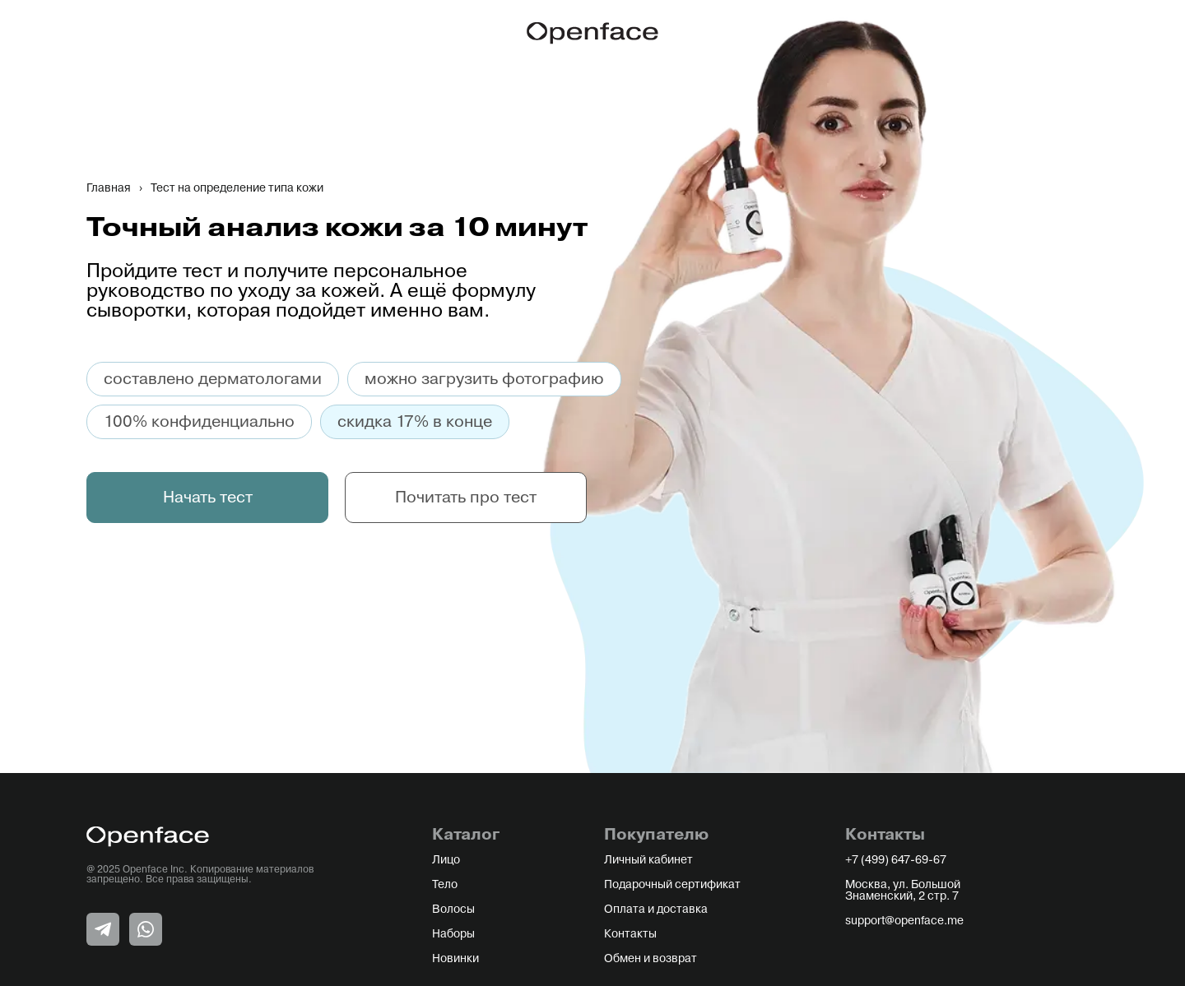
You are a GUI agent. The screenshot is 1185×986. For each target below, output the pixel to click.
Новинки (455, 959)
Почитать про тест (466, 497)
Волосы (453, 909)
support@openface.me (904, 921)
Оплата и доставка (656, 909)
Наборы (453, 934)
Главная (108, 188)
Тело (445, 885)
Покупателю (656, 834)
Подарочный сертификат (672, 885)
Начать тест (208, 497)
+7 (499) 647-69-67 (895, 860)
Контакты (630, 934)
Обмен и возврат (650, 959)
